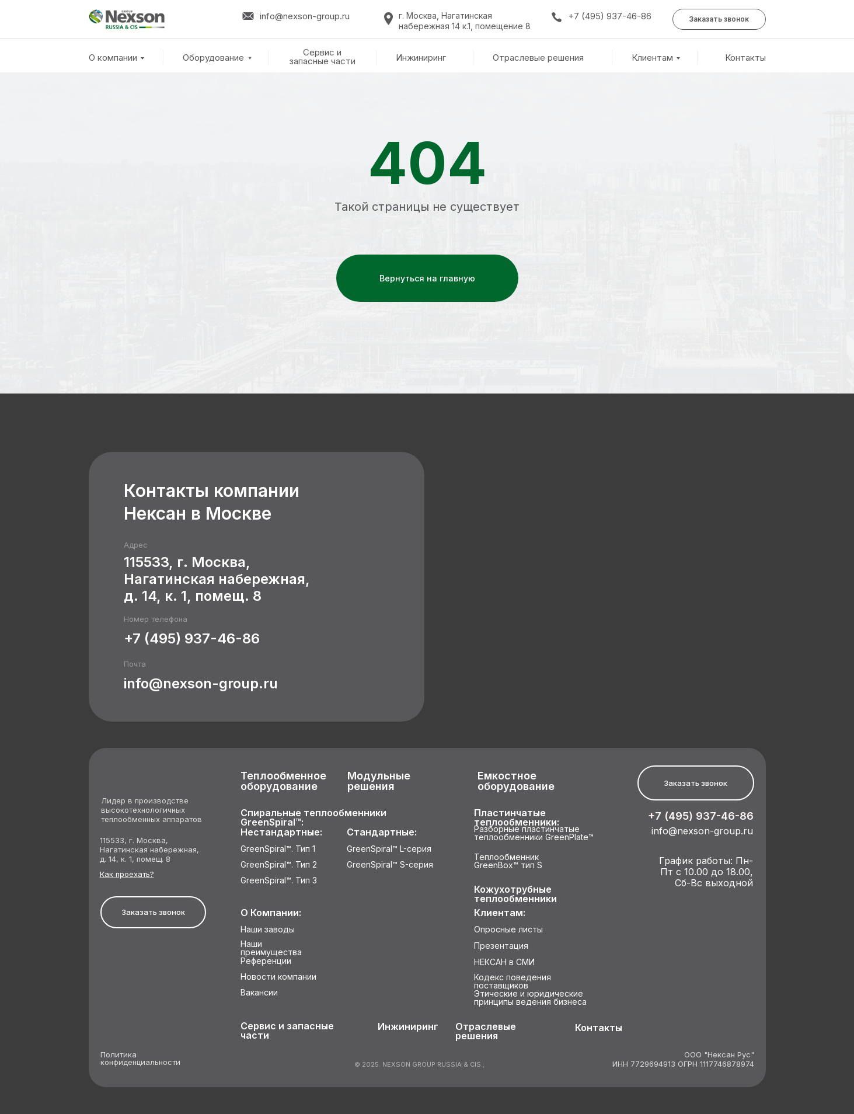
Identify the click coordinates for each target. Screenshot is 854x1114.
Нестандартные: (281, 832)
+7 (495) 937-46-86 (609, 16)
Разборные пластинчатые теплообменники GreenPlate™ (534, 833)
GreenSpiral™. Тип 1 (277, 849)
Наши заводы (267, 929)
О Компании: (270, 913)
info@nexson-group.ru (201, 683)
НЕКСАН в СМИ (504, 962)
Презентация (501, 946)
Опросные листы (508, 929)
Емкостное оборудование (516, 781)
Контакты (745, 57)
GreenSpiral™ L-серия (389, 849)
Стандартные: (382, 832)
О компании (113, 57)
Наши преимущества (271, 948)
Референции (265, 961)
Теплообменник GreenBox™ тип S (508, 861)
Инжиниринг (421, 57)
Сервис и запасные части (322, 57)
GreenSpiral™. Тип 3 (278, 880)
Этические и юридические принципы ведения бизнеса (530, 998)
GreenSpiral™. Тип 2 (278, 865)
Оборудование (213, 57)
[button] (719, 19)
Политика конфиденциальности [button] (140, 1059)
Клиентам (652, 57)
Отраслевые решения (538, 57)
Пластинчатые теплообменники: (516, 817)
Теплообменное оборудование (283, 781)
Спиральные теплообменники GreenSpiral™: (313, 817)
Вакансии (259, 992)
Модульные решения (378, 781)
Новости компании (278, 977)
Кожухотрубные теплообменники (515, 894)
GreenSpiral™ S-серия (390, 865)
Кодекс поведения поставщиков (512, 981)
